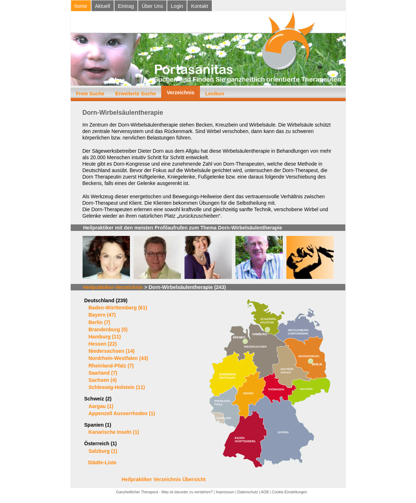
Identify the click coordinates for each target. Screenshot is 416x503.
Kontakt (199, 6)
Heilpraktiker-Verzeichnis (113, 287)
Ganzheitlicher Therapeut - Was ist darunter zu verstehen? (164, 492)
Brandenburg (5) (108, 329)
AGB (265, 492)
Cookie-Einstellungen (289, 492)
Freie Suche (90, 93)
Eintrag (126, 6)
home (81, 6)
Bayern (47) (102, 315)
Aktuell (102, 6)
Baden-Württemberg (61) (118, 307)
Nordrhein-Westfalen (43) (118, 358)
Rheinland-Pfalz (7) (111, 366)
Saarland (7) (103, 373)
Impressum (225, 492)
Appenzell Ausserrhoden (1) (122, 413)
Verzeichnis (180, 92)
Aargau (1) (101, 406)
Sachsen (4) (103, 380)
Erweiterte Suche (135, 93)
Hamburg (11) (105, 337)
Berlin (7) (100, 322)
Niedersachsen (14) (112, 351)
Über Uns (152, 6)
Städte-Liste (102, 462)
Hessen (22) (103, 344)
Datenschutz (247, 492)
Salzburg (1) (103, 451)
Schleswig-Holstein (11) (117, 387)
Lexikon (214, 93)
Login (177, 6)
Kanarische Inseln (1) (114, 432)
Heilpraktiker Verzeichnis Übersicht (164, 479)
